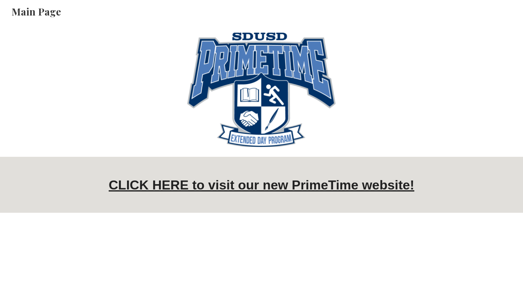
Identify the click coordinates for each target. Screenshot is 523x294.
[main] (261, 185)
